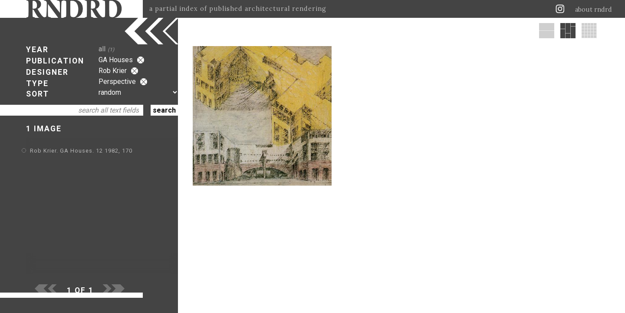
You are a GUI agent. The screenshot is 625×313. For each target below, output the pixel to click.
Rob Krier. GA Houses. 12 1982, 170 (81, 150)
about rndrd (593, 9)
